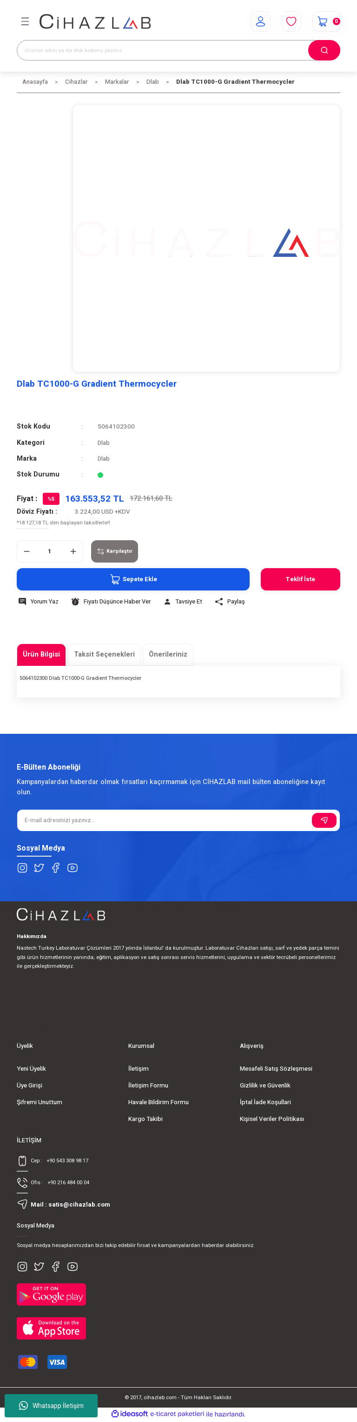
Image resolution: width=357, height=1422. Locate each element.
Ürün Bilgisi (41, 654)
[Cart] (325, 21)
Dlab (104, 443)
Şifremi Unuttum (39, 1102)
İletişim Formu (148, 1085)
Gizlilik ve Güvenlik (265, 1085)
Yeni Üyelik (31, 1068)
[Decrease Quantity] (26, 551)
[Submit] (324, 820)
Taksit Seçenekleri (104, 654)
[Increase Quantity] (73, 551)
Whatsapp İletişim (51, 1406)
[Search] (178, 50)
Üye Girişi (29, 1085)
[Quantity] (50, 551)
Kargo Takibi (145, 1119)
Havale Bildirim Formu (158, 1102)
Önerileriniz (168, 654)
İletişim (138, 1068)
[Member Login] (259, 21)
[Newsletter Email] (178, 820)
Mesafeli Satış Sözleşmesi (276, 1068)
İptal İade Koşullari (265, 1102)
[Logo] (95, 21)
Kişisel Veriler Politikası (272, 1119)
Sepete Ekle (131, 579)
